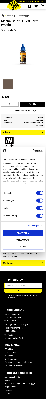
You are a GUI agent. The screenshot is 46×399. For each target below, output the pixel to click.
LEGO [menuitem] (7, 393)
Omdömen (8, 263)
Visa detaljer (33, 226)
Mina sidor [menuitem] (8, 356)
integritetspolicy (11, 297)
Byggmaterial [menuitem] (10, 387)
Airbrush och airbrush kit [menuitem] (15, 377)
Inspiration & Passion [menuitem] (13, 365)
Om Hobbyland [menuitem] (11, 359)
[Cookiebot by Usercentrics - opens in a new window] (32, 150)
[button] (23, 110)
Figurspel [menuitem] (8, 390)
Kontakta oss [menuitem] (10, 353)
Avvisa (23, 247)
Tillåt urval (22, 240)
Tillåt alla (23, 233)
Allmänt (6, 132)
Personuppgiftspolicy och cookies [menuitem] (18, 362)
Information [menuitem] (12, 345)
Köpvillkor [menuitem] (8, 349)
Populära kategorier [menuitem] (18, 372)
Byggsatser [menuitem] (9, 380)
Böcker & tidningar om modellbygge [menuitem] (19, 383)
